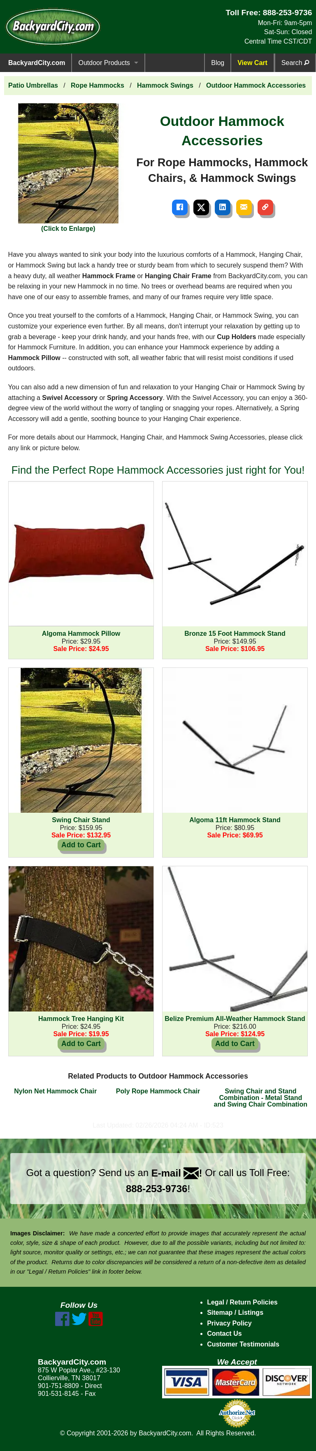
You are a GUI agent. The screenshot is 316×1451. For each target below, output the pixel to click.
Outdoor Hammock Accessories (256, 85)
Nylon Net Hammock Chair (55, 1091)
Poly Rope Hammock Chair (158, 1091)
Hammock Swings (165, 85)
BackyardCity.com (36, 62)
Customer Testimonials (243, 1344)
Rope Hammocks (97, 85)
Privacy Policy (229, 1323)
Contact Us (224, 1333)
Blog (217, 62)
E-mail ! (176, 1173)
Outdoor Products (104, 62)
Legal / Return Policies (242, 1302)
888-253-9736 (287, 12)
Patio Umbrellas (33, 85)
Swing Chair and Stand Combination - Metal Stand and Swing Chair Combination (261, 1098)
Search (295, 62)
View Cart (252, 62)
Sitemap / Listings (235, 1312)
